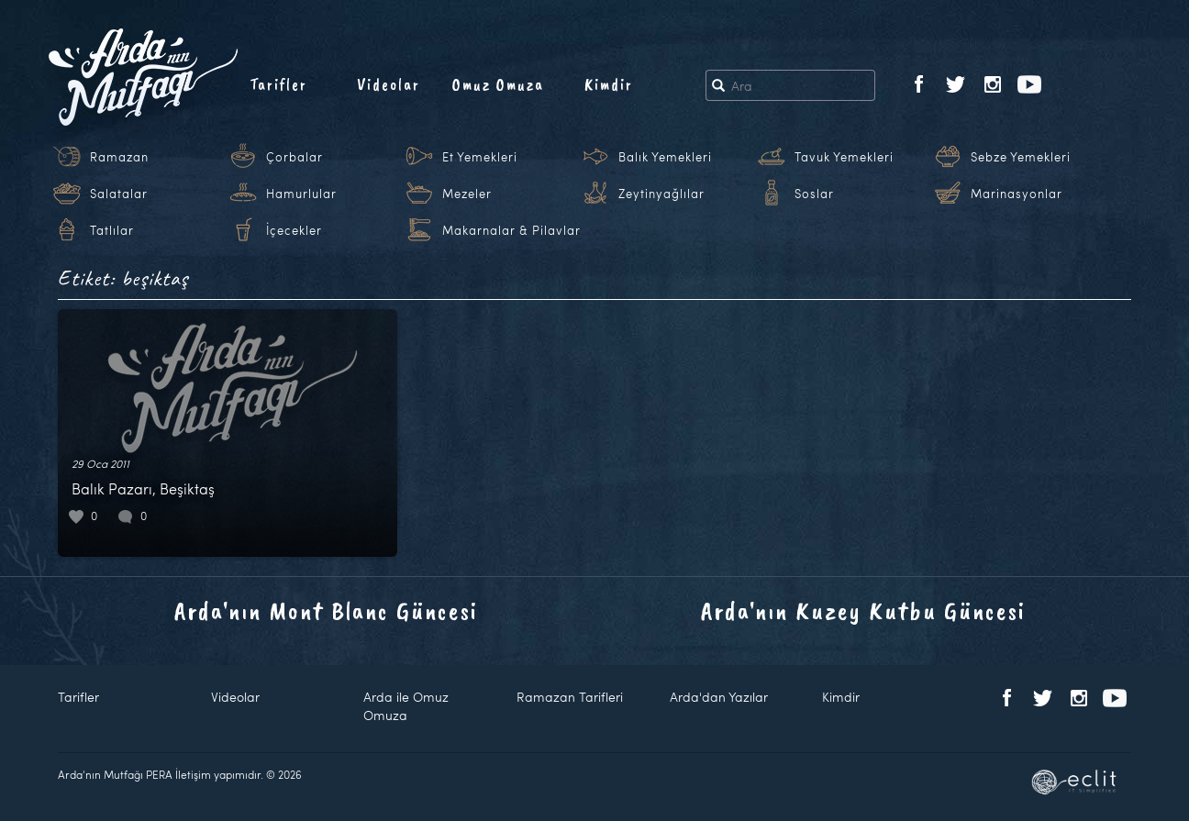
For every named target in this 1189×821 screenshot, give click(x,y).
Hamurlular (301, 193)
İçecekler (294, 230)
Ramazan (119, 157)
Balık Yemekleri (665, 157)
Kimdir (608, 84)
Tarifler (278, 84)
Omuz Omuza (498, 84)
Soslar (814, 193)
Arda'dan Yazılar (719, 696)
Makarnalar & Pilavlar (511, 230)
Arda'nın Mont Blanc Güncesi (326, 610)
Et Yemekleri (479, 157)
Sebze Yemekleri (1021, 157)
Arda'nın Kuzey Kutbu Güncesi (863, 610)
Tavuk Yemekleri (844, 157)
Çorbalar (294, 157)
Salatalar (119, 193)
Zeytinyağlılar (661, 193)
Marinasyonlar (1016, 193)
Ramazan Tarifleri (570, 696)
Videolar (388, 84)
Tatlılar (112, 230)
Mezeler (467, 193)
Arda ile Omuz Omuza (406, 706)
